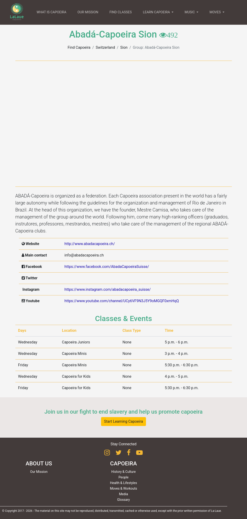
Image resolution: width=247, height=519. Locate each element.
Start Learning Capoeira (123, 421)
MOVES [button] (216, 12)
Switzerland (105, 47)
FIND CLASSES (120, 12)
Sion (124, 47)
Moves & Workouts (123, 488)
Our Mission (38, 472)
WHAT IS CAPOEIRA (51, 12)
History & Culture (123, 472)
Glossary (123, 500)
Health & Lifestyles (123, 483)
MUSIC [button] (190, 12)
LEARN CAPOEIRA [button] (157, 12)
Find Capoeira (79, 47)
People (123, 477)
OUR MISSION (88, 12)
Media (123, 494)
